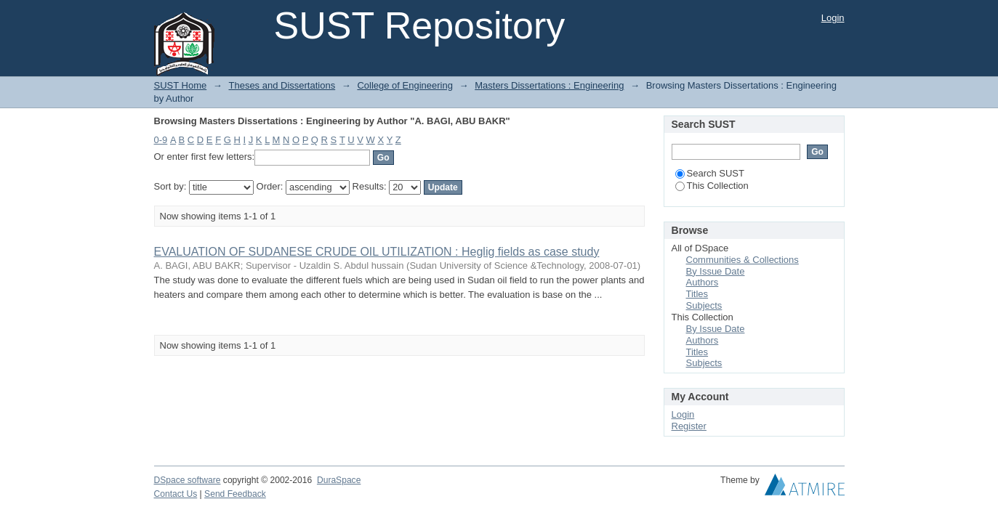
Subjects (704, 305)
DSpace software (187, 480)
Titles (697, 293)
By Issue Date (715, 271)
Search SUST (709, 173)
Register (689, 426)
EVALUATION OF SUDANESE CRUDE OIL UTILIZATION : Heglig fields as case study (377, 252)
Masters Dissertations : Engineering (549, 85)
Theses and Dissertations (281, 85)
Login (833, 17)
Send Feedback (235, 494)
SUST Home (180, 85)
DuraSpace (339, 480)
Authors (702, 282)
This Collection (712, 185)
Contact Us (176, 494)
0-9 (161, 139)
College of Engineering (405, 85)
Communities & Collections (742, 259)
